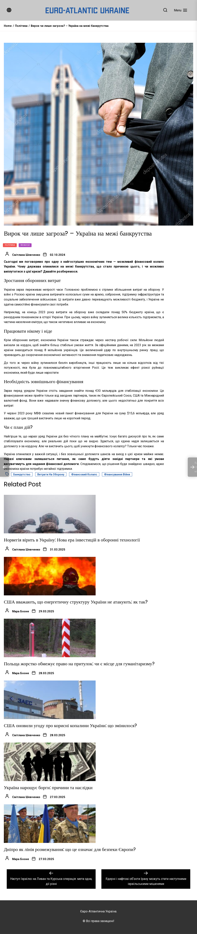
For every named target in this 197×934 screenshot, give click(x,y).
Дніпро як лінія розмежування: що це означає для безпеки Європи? (70, 849)
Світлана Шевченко (26, 255)
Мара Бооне (20, 611)
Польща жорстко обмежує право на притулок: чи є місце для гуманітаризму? (79, 663)
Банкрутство (21, 474)
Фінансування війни (117, 474)
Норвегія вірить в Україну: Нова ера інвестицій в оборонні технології (72, 540)
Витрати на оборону (50, 474)
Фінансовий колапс (84, 474)
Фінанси (25, 245)
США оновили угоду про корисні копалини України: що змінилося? (70, 725)
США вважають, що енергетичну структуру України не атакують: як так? (76, 602)
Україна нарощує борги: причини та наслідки (48, 787)
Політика (10, 245)
